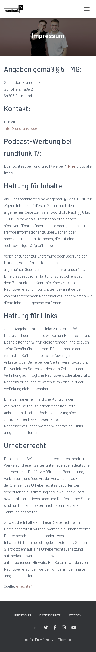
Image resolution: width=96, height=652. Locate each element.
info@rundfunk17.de (20, 128)
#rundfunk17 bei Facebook (55, 628)
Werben (75, 615)
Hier (72, 166)
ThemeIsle (65, 639)
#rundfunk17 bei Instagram (63, 628)
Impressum (22, 615)
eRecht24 (24, 586)
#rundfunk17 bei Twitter (45, 628)
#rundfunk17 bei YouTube (74, 628)
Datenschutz (50, 615)
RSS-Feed (29, 628)
